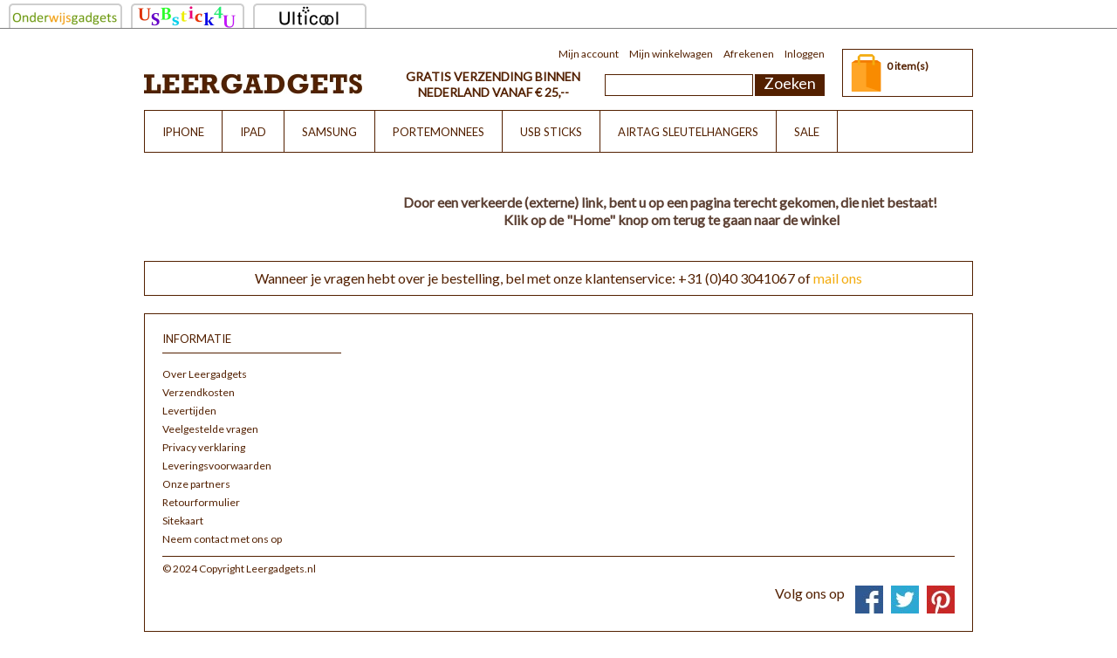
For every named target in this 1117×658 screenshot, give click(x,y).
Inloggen (805, 53)
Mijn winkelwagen (671, 53)
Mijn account (588, 53)
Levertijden (189, 410)
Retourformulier (201, 502)
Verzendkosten (198, 392)
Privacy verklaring (203, 447)
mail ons (837, 278)
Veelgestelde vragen (210, 428)
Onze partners (196, 483)
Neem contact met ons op (222, 538)
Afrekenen (748, 53)
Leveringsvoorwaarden (216, 465)
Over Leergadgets (204, 373)
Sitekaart (182, 520)
